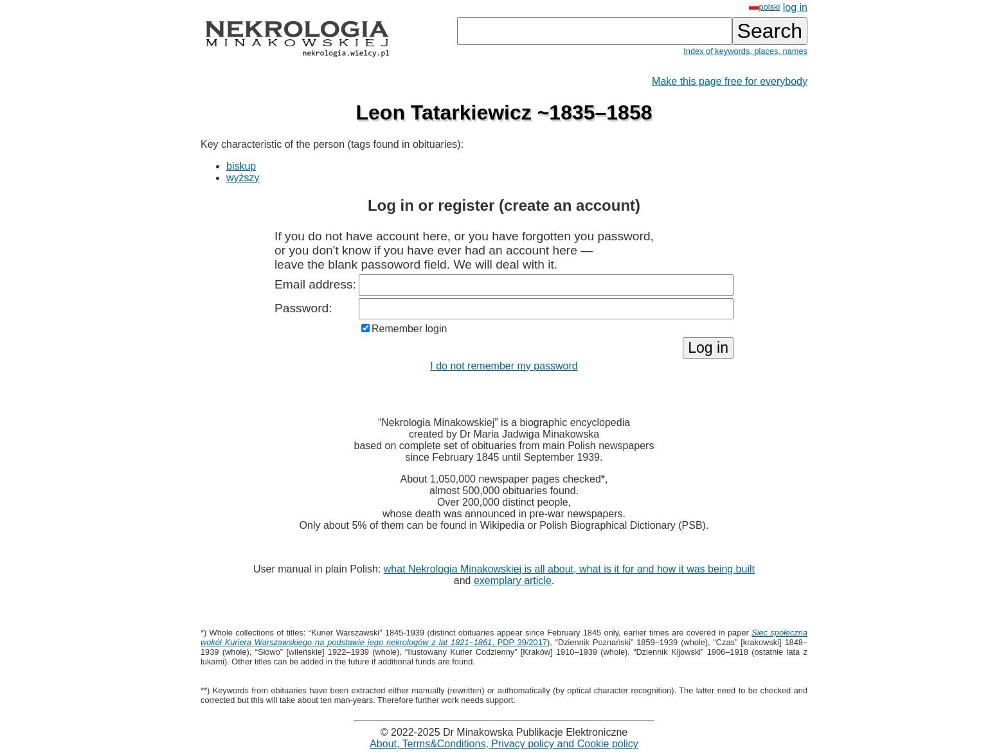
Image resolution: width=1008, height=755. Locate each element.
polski (764, 7)
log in (795, 7)
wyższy (243, 177)
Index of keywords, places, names (745, 51)
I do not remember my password (503, 365)
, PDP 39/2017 (504, 637)
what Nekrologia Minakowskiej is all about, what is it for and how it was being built (569, 569)
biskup (241, 166)
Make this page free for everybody (729, 81)
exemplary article (513, 580)
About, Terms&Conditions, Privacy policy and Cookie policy (504, 743)
